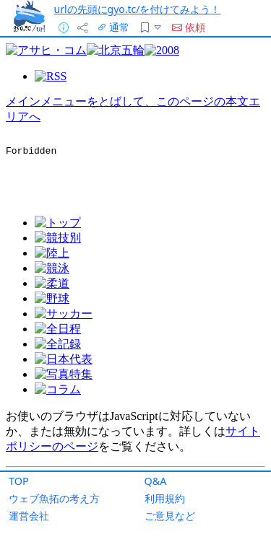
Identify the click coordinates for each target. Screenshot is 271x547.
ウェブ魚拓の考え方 (54, 498)
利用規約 (165, 498)
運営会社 (29, 515)
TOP (19, 481)
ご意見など (170, 515)
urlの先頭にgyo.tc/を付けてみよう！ (137, 9)
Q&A (156, 481)
